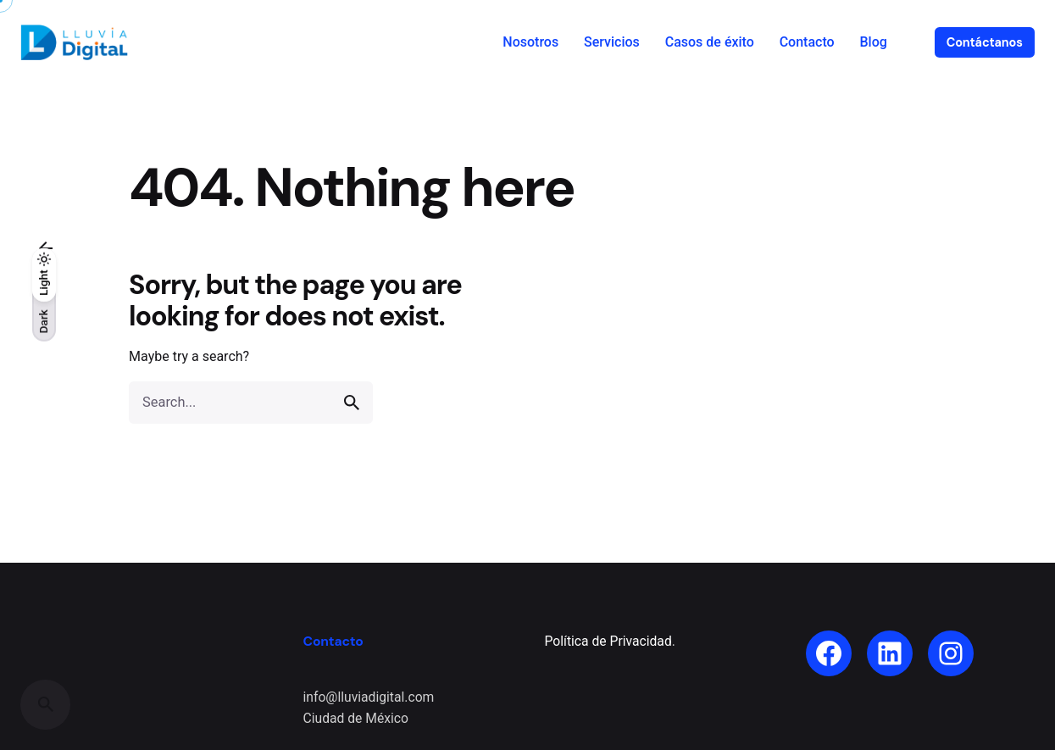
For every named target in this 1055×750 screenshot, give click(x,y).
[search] (351, 402)
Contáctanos (985, 42)
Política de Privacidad (608, 641)
